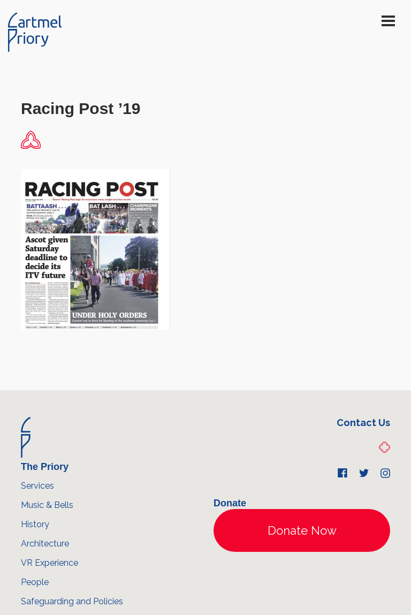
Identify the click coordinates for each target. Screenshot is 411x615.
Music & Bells (47, 505)
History (35, 524)
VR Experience (49, 563)
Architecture (45, 543)
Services (37, 486)
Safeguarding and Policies (72, 601)
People (35, 582)
